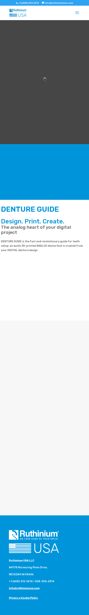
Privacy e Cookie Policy (23, 598)
